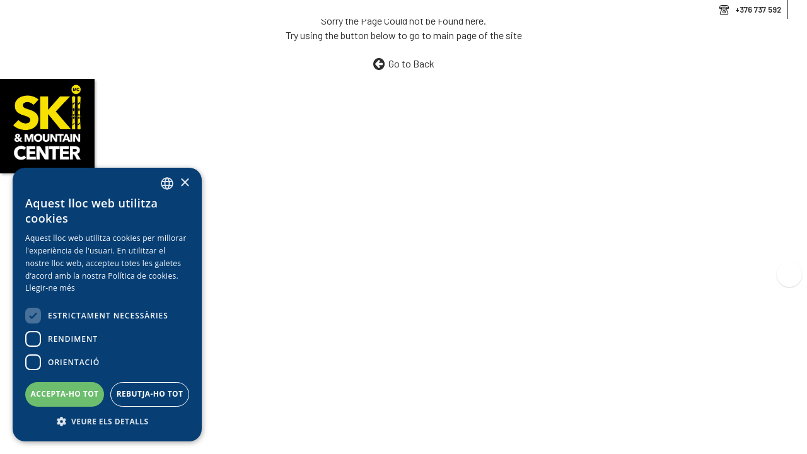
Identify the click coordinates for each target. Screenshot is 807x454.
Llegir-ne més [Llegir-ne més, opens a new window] (50, 287)
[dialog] (107, 304)
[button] (107, 422)
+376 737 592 (758, 9)
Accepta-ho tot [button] (65, 393)
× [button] (184, 183)
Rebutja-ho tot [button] (150, 393)
